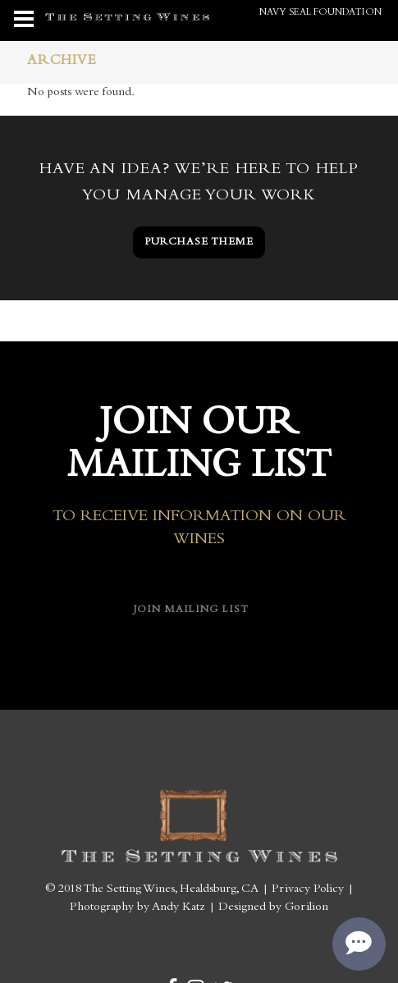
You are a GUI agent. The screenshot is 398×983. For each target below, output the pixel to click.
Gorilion (306, 908)
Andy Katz (178, 908)
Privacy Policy (308, 890)
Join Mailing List (191, 610)
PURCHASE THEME (199, 242)
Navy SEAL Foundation (320, 13)
